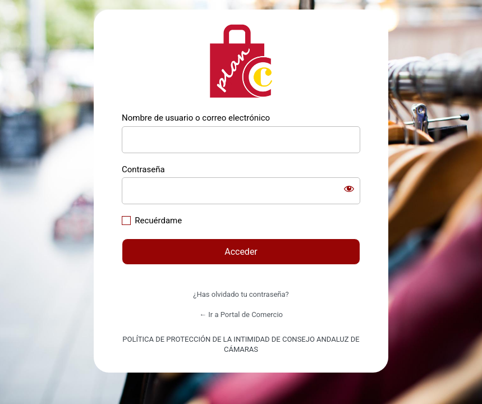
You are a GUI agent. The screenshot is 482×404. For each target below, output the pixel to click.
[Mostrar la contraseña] (349, 188)
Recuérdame (158, 220)
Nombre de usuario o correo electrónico (196, 118)
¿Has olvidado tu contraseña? (240, 294)
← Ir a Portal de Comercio (241, 314)
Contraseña (143, 169)
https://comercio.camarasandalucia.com (241, 61)
